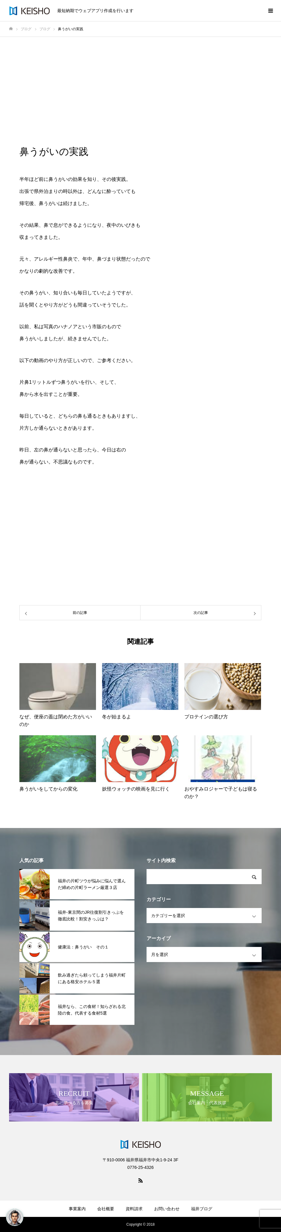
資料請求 (134, 1208)
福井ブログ (201, 1208)
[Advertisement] (140, 82)
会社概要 (105, 1208)
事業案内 (77, 1208)
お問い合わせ (167, 1208)
